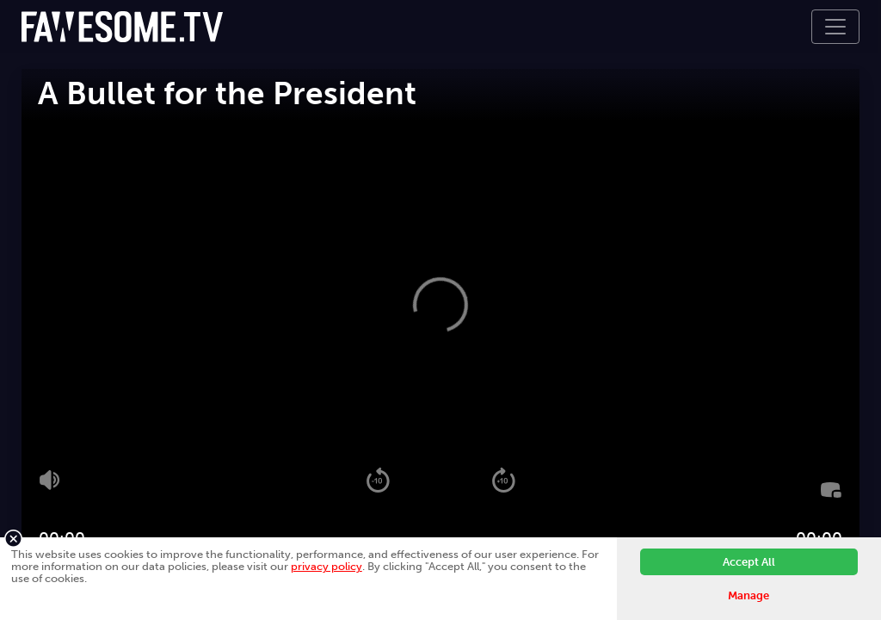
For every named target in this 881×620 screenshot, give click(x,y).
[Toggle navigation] (835, 26)
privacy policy (326, 566)
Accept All (749, 561)
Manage (748, 595)
